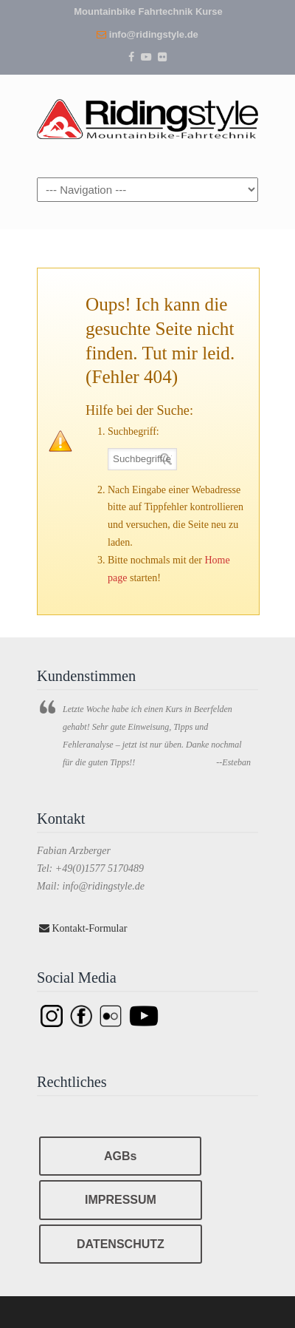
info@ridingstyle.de (153, 34)
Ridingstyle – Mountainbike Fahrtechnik (147, 116)
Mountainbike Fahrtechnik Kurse (148, 11)
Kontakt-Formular (83, 928)
